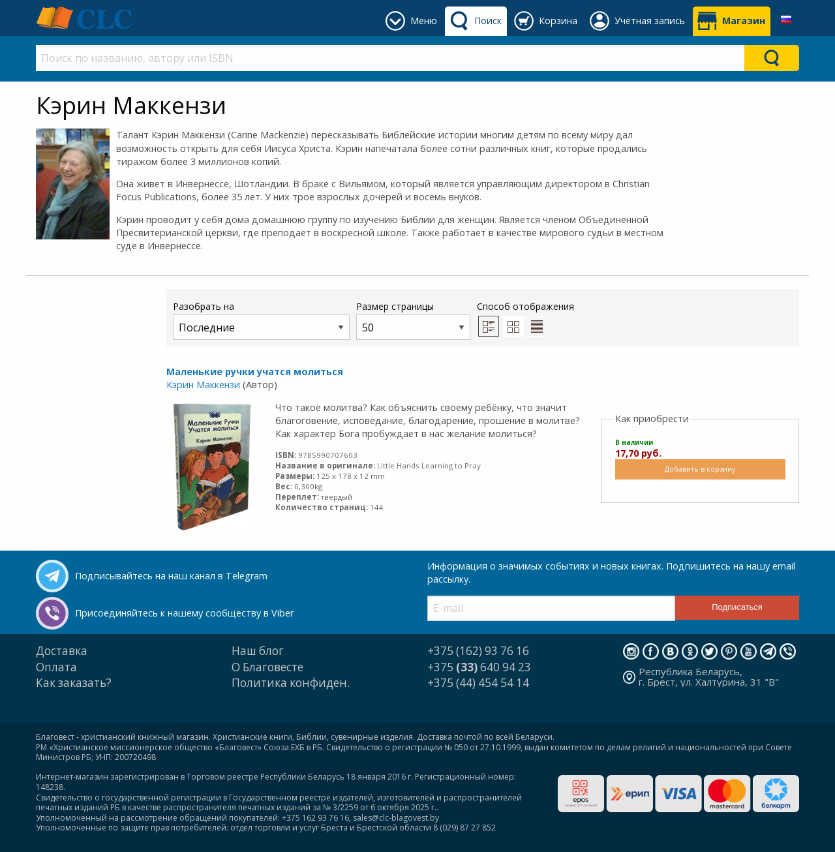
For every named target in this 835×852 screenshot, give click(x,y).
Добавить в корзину (700, 469)
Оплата (56, 667)
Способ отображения (525, 318)
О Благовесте (267, 667)
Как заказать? (74, 682)
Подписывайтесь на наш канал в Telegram (171, 576)
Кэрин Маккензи (203, 384)
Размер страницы (413, 320)
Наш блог (258, 650)
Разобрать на (261, 320)
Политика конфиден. (291, 682)
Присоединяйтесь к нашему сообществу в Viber (184, 613)
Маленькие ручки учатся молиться (254, 371)
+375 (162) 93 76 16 (478, 650)
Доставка (61, 650)
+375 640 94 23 (479, 667)
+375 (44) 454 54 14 (478, 682)
